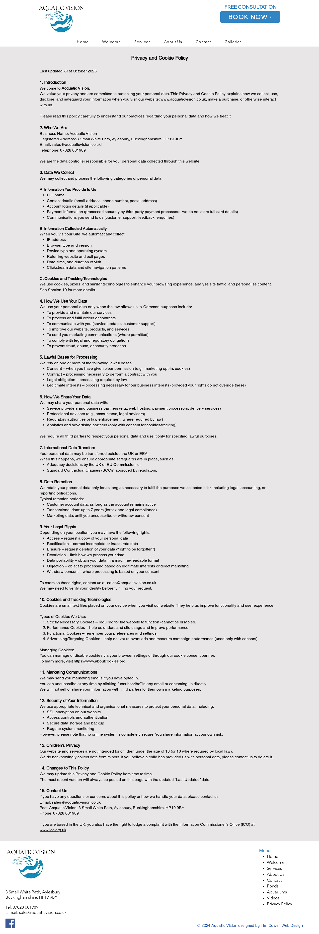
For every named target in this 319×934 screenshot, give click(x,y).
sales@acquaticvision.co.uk (131, 582)
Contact (274, 880)
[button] (233, 42)
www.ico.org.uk (53, 829)
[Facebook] (10, 923)
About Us (275, 874)
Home (272, 856)
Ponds (272, 885)
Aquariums (277, 891)
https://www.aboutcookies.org (99, 661)
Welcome (275, 862)
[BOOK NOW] (250, 17)
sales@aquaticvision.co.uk (43, 912)
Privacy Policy (279, 903)
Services (274, 868)
